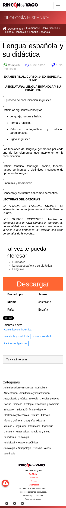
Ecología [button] (29, 404)
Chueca (34, 481)
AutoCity (34, 478)
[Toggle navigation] (58, 5)
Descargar (33, 284)
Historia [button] (40, 420)
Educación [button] (9, 409)
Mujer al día (34, 485)
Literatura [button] (9, 431)
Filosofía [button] (46, 415)
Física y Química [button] (13, 420)
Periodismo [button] (10, 437)
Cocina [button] (7, 404)
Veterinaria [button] (9, 453)
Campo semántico (43, 336)
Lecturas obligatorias (15, 343)
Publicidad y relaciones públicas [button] (21, 442)
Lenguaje (18, 269)
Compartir (13, 65)
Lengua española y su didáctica (32, 265)
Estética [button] (35, 415)
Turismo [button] (37, 448)
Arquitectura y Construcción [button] (34, 393)
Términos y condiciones (33, 495)
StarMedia (33, 474)
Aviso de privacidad (33, 499)
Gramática (18, 262)
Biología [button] (33, 398)
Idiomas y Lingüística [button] (15, 426)
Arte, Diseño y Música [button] (15, 398)
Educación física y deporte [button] (31, 409)
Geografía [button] (29, 420)
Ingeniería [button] (47, 426)
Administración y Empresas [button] (18, 387)
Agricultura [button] (41, 387)
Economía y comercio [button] (47, 404)
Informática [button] (34, 426)
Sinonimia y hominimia (16, 336)
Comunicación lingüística (18, 329)
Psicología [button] (23, 437)
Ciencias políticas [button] (49, 398)
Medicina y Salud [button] (41, 431)
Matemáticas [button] (23, 431)
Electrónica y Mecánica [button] (16, 415)
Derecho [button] (17, 404)
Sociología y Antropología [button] (18, 448)
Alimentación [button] (11, 393)
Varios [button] (47, 448)
